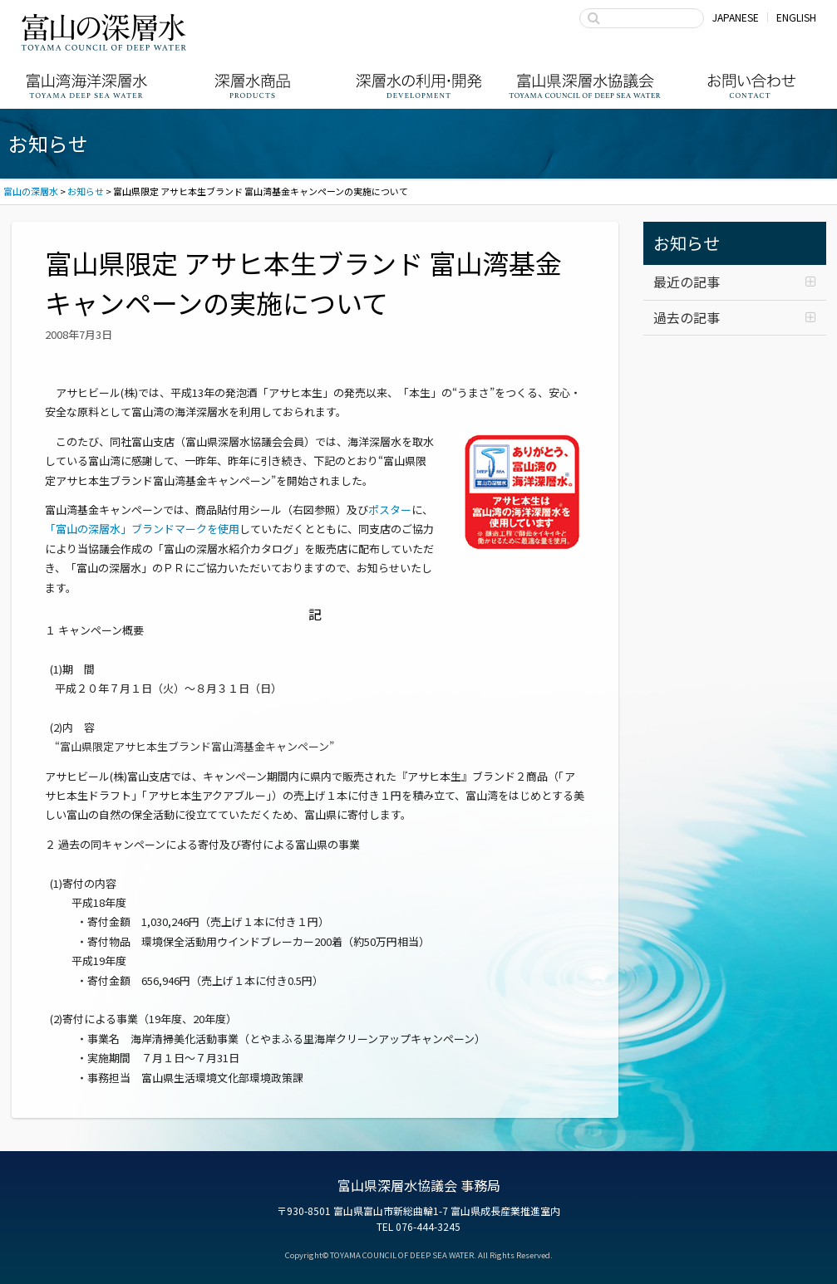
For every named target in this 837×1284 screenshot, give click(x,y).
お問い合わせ (751, 86)
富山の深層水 (104, 31)
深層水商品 (253, 86)
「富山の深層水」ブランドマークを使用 (142, 529)
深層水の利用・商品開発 (419, 86)
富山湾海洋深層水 (86, 86)
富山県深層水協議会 (585, 86)
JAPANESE (735, 17)
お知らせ (686, 243)
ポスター (389, 509)
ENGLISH (796, 17)
